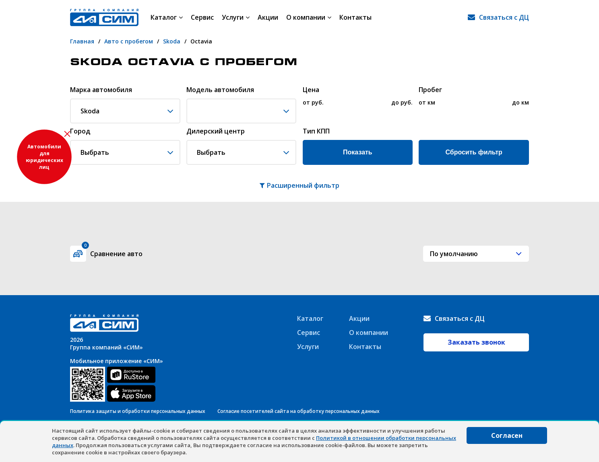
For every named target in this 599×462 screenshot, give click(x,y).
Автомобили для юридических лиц (44, 156)
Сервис (202, 17)
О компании (308, 17)
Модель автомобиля (220, 90)
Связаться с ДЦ (504, 17)
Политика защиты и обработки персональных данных (137, 411)
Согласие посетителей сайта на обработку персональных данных (298, 411)
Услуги (236, 17)
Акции (268, 17)
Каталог (167, 17)
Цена (311, 90)
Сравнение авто (112, 252)
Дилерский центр (215, 131)
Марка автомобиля (101, 90)
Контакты (355, 17)
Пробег (430, 90)
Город (80, 131)
